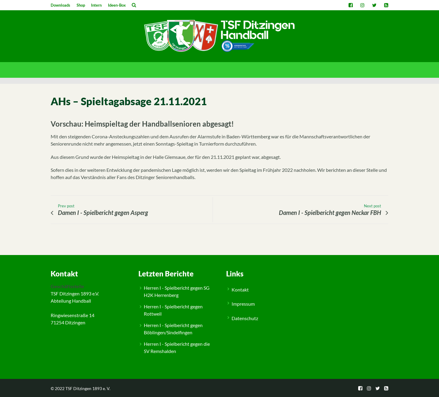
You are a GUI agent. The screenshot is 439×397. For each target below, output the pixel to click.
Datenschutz (245, 318)
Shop (81, 5)
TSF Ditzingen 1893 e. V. (87, 388)
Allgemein (65, 250)
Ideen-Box (117, 5)
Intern (96, 5)
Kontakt (240, 289)
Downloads (60, 5)
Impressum (243, 304)
